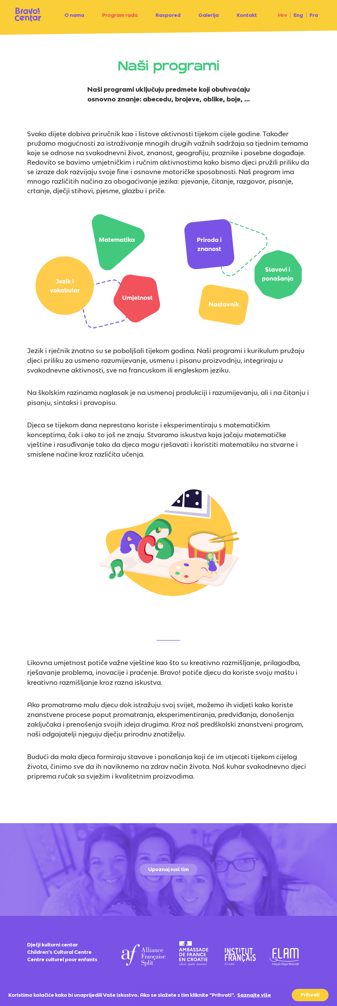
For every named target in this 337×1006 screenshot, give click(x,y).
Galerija (209, 15)
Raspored (168, 15)
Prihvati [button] (310, 995)
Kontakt (247, 15)
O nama (74, 15)
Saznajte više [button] (254, 995)
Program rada (120, 15)
